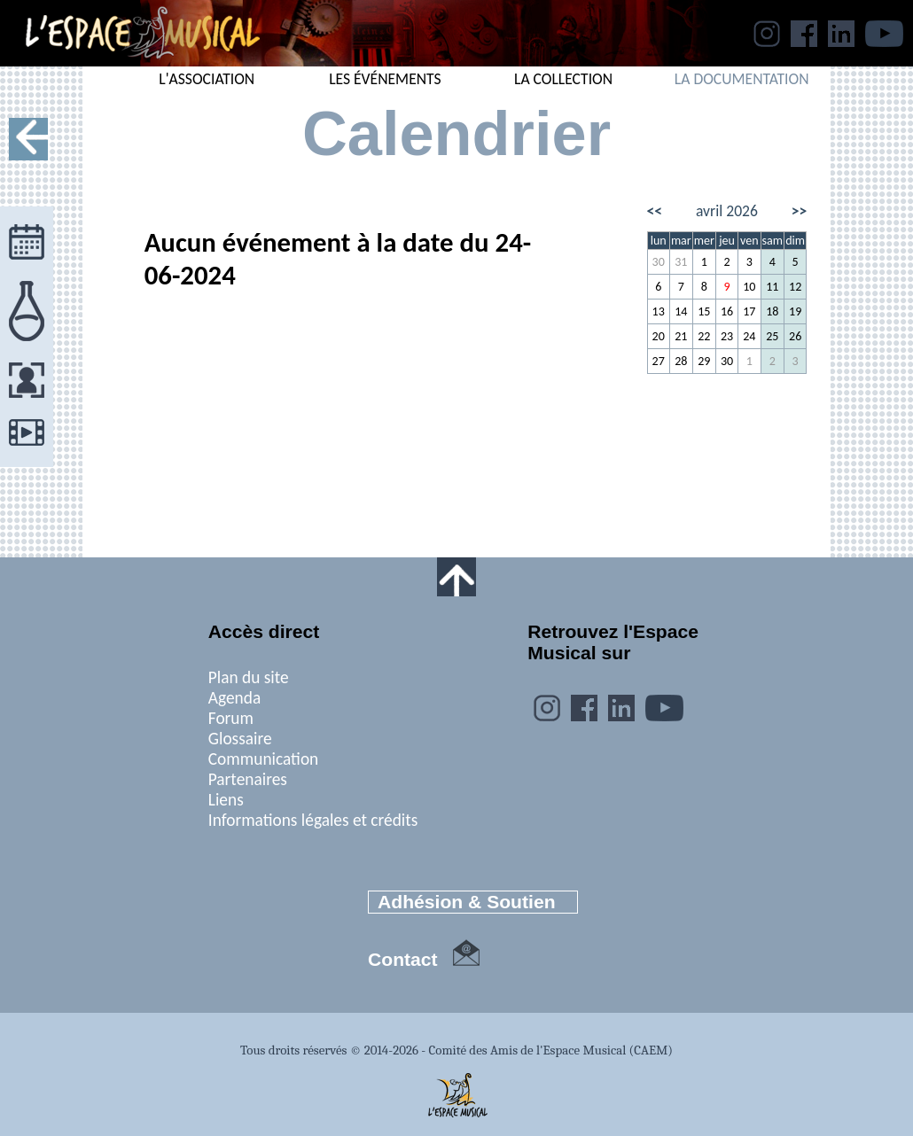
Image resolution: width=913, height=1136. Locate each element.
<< (655, 211)
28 (681, 361)
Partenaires (247, 779)
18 (772, 311)
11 (772, 286)
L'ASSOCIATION (206, 79)
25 (772, 336)
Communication (263, 759)
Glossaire (240, 738)
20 (658, 336)
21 (681, 336)
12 (795, 286)
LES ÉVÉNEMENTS (385, 79)
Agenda (234, 698)
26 (795, 336)
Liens (226, 800)
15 (704, 311)
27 (658, 361)
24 (749, 336)
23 (727, 336)
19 (795, 311)
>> (800, 211)
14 (681, 311)
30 (658, 261)
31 (681, 261)
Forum (231, 718)
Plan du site (248, 677)
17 (749, 311)
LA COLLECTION (563, 79)
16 (727, 311)
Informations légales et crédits (313, 820)
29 (704, 361)
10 (749, 286)
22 (704, 336)
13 (658, 311)
